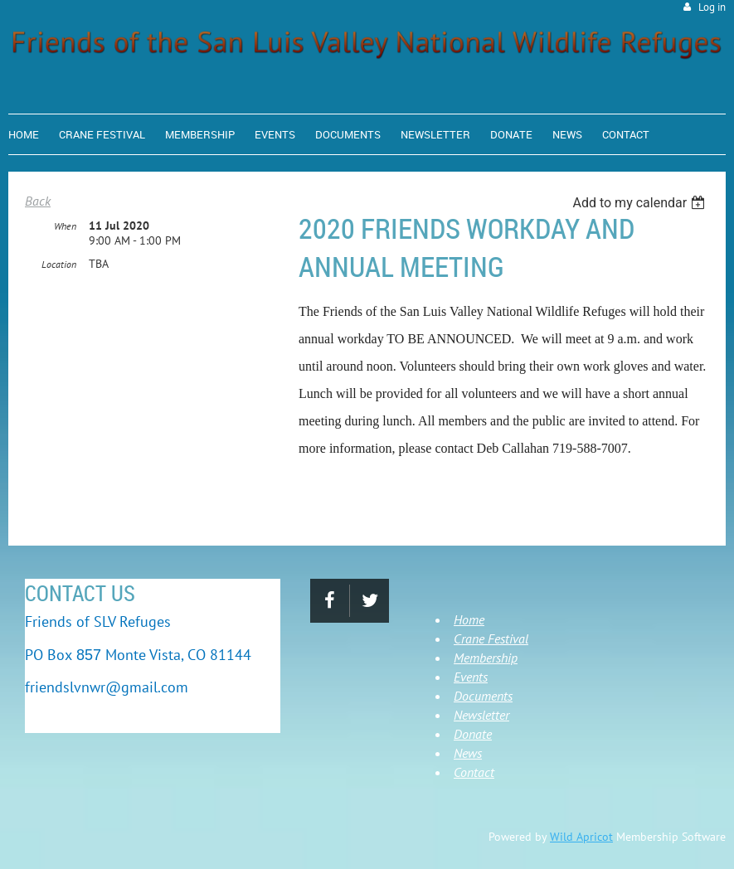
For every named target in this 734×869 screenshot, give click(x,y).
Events (471, 676)
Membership (486, 657)
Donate (473, 734)
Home (469, 619)
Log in (712, 7)
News (468, 753)
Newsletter (481, 714)
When (65, 226)
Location (58, 264)
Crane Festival (491, 638)
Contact (474, 772)
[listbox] (640, 202)
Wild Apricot (581, 836)
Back (38, 200)
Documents (483, 695)
